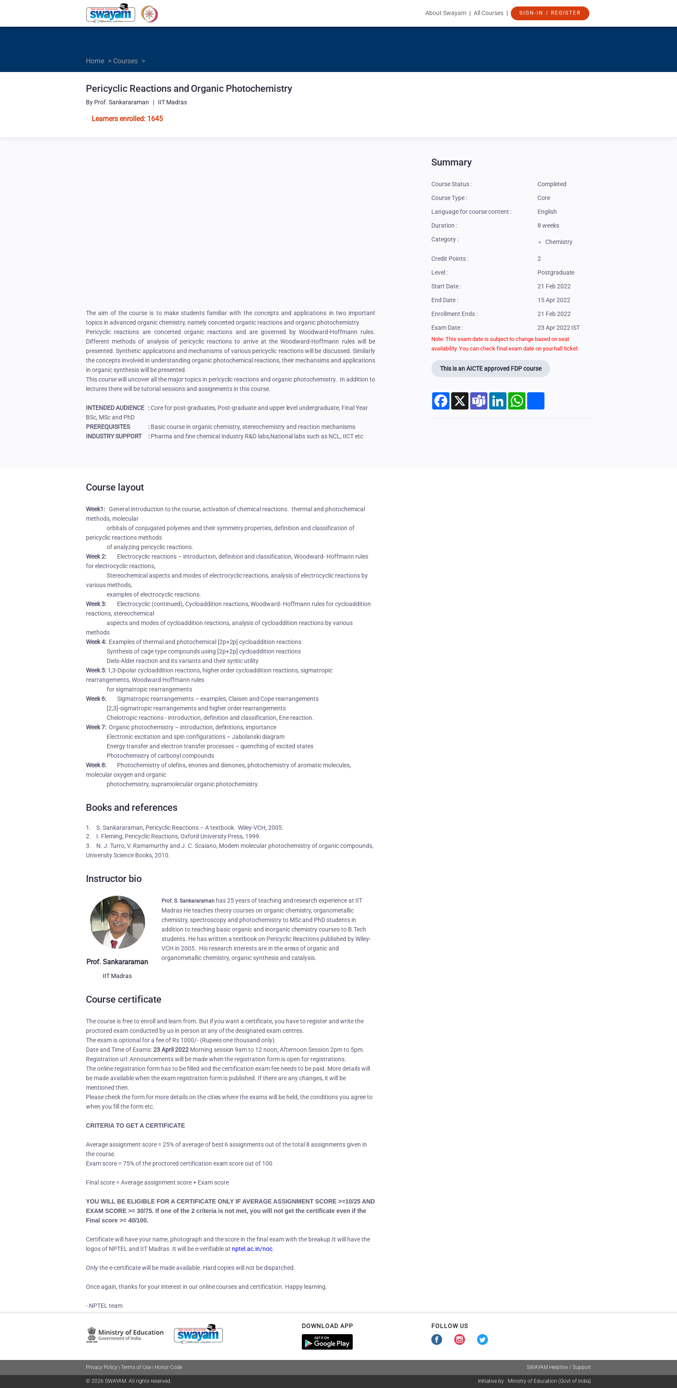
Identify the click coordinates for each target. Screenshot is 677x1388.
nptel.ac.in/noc (252, 1248)
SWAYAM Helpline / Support (559, 1367)
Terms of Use (136, 1367)
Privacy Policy (101, 1367)
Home (95, 61)
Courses (125, 61)
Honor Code (168, 1367)
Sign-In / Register (550, 13)
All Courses (488, 12)
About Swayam (445, 12)
